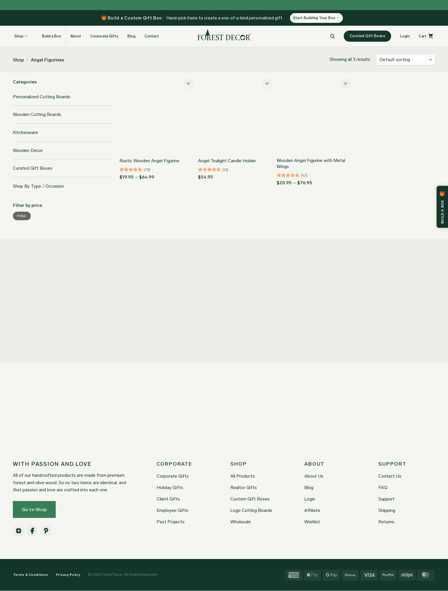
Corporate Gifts (104, 36)
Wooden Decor (28, 150)
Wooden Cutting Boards (37, 115)
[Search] (332, 36)
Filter (21, 216)
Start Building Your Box (316, 18)
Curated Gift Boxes (33, 168)
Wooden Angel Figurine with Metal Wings (311, 163)
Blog (131, 36)
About (75, 36)
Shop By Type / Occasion (38, 186)
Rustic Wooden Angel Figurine (149, 161)
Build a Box (48, 36)
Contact (152, 36)
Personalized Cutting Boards (41, 97)
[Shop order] (405, 60)
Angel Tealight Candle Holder (227, 161)
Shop (18, 60)
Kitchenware (25, 132)
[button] (405, 36)
